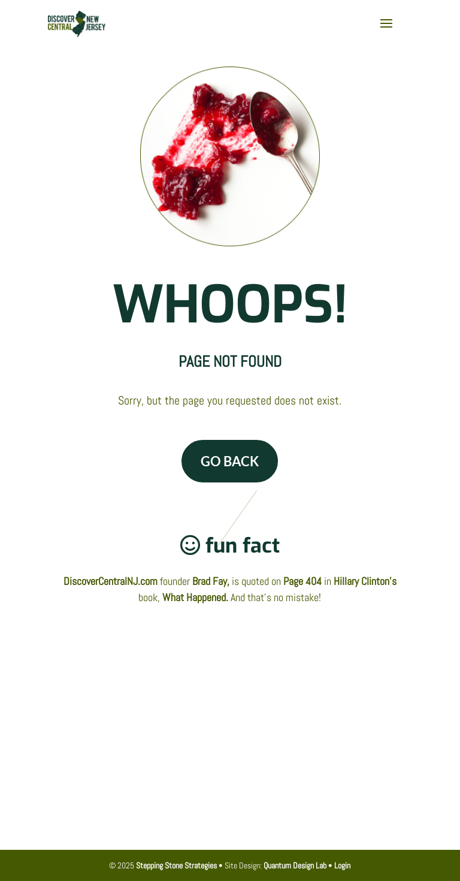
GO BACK (230, 461)
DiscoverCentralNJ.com (110, 581)
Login (342, 865)
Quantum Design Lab (295, 865)
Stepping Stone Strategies (176, 865)
